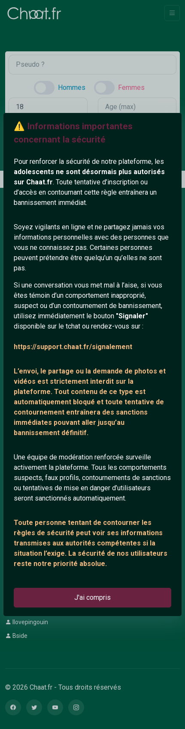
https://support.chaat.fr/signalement (73, 347)
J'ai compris (92, 597)
